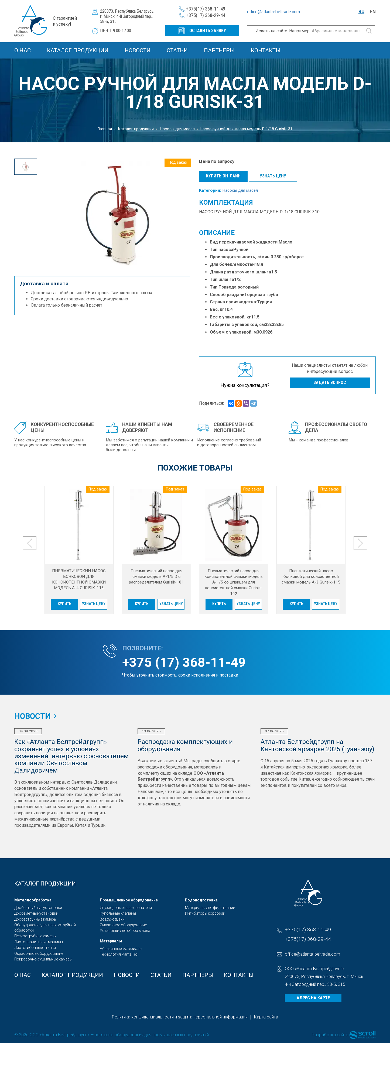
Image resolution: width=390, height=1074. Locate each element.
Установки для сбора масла (125, 930)
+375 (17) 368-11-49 (184, 662)
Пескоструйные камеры (35, 936)
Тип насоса (221, 249)
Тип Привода (224, 287)
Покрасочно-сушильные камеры (43, 959)
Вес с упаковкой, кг (230, 317)
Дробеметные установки (36, 913)
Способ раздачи (227, 294)
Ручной (240, 249)
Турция (264, 301)
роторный (248, 287)
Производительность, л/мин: (240, 256)
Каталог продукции (77, 50)
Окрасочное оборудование (38, 953)
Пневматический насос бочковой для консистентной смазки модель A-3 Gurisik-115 (311, 576)
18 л (259, 264)
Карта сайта (266, 1017)
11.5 (255, 317)
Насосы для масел (240, 190)
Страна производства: (233, 301)
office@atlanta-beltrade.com (273, 11)
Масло (285, 242)
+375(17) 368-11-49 (205, 9)
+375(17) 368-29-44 (205, 15)
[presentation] (29, 543)
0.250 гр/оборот (287, 256)
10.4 (228, 309)
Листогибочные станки (35, 947)
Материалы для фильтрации (210, 907)
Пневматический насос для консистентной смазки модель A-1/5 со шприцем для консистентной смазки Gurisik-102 (234, 582)
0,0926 (265, 332)
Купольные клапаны (118, 913)
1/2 (237, 279)
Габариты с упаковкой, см (237, 324)
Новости (137, 50)
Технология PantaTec (119, 954)
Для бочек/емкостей (232, 264)
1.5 (274, 271)
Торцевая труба (261, 294)
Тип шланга (222, 279)
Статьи (177, 50)
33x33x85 (274, 324)
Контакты (265, 50)
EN (373, 11)
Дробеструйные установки (38, 907)
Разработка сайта (330, 1034)
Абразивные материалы (121, 948)
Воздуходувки (112, 919)
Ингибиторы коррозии (205, 913)
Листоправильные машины (38, 942)
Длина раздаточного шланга (240, 271)
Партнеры (219, 50)
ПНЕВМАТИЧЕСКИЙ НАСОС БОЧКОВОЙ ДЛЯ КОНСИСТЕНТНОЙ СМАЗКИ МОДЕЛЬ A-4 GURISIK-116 (79, 579)
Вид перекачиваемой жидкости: (244, 242)
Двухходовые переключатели (126, 907)
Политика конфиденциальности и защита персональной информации (180, 1017)
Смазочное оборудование (123, 925)
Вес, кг (217, 309)
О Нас (22, 50)
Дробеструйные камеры (35, 919)
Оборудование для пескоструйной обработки (45, 927)
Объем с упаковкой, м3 (234, 332)
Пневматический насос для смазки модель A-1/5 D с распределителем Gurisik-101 (156, 576)
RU (361, 11)
